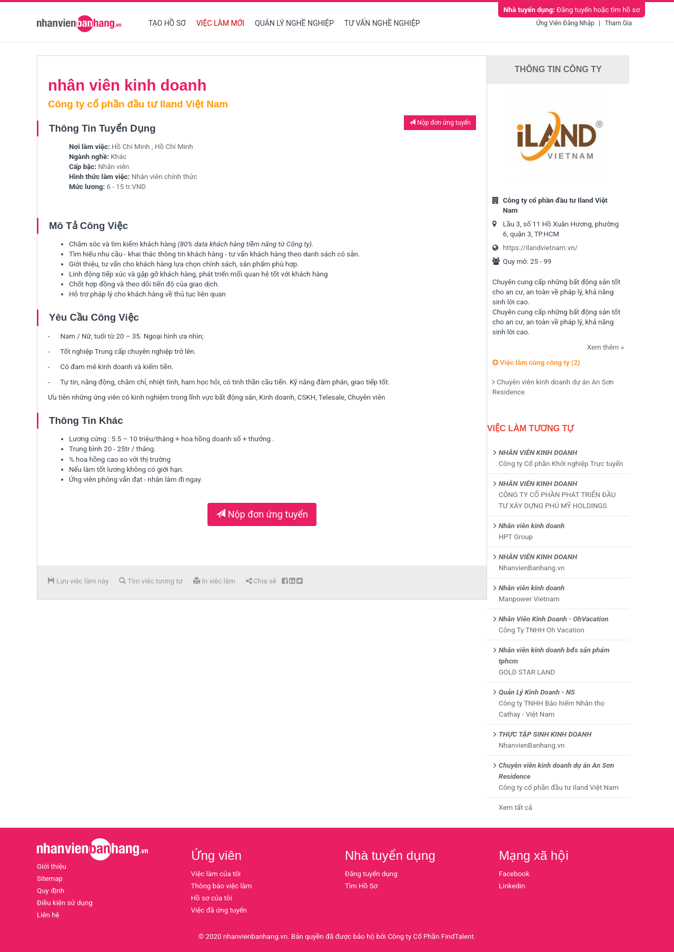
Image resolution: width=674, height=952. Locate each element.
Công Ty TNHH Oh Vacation (541, 630)
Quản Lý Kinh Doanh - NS (537, 692)
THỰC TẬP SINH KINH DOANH (545, 734)
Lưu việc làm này (78, 581)
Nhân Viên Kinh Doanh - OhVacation (554, 619)
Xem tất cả (515, 807)
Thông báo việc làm (221, 886)
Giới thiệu (51, 866)
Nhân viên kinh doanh (531, 526)
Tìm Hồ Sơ (361, 886)
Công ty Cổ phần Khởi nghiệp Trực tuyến (561, 464)
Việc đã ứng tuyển (219, 910)
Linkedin (512, 886)
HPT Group (516, 537)
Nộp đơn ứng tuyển (440, 122)
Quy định (50, 891)
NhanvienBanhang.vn (531, 568)
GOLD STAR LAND (527, 672)
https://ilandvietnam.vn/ (540, 248)
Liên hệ (48, 915)
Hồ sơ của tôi (211, 898)
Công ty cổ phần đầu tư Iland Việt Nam (559, 787)
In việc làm (214, 581)
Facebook (514, 874)
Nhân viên (113, 167)
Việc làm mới (220, 23)
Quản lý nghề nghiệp (294, 23)
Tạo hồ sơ (167, 23)
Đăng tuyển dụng (371, 874)
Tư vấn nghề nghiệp (382, 23)
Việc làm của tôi (216, 874)
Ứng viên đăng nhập (565, 23)
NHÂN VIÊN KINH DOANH (538, 453)
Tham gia (618, 23)
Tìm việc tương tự (150, 581)
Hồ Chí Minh (131, 147)
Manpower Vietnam (529, 599)
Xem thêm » (605, 347)
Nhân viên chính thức (164, 177)
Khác (118, 157)
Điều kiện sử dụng (65, 903)
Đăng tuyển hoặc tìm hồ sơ (571, 10)
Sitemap (50, 878)
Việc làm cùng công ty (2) (536, 362)
